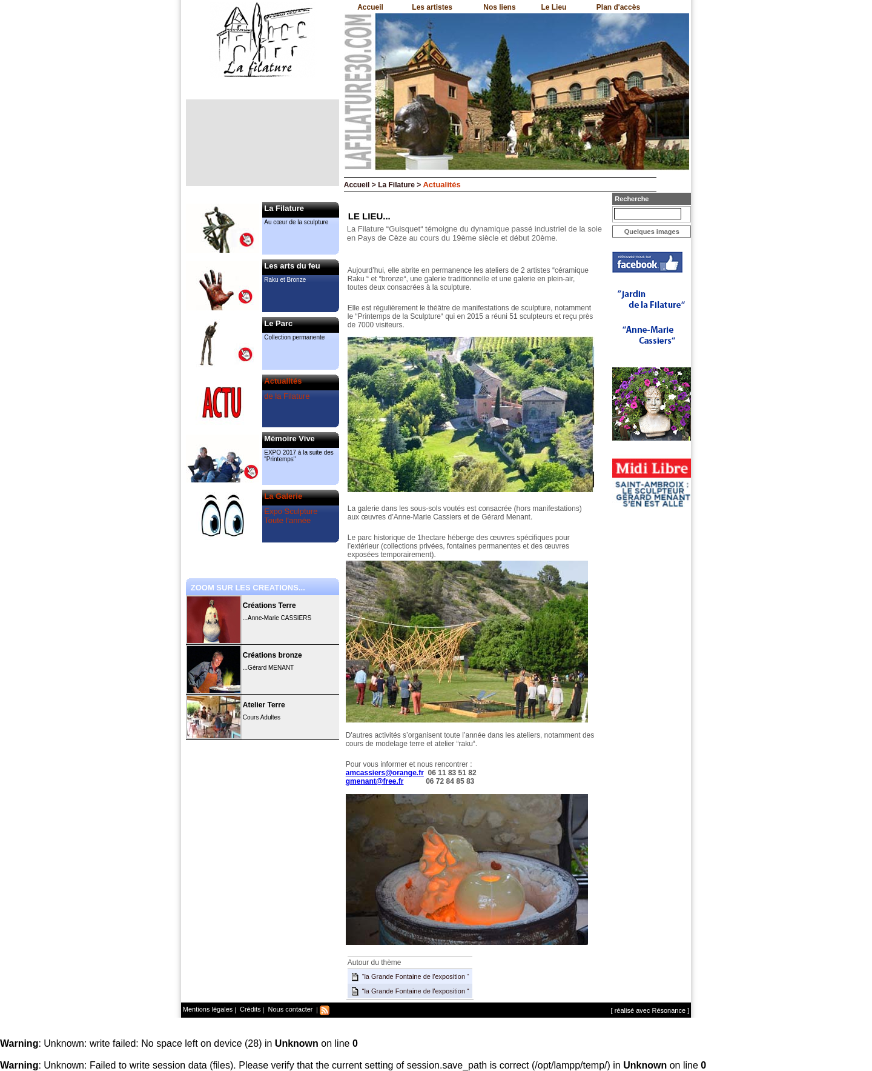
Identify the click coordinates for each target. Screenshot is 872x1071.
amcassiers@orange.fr (385, 773)
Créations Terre (269, 605)
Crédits (249, 1009)
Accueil (370, 7)
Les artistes (432, 7)
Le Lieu (553, 7)
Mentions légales (208, 1009)
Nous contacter (289, 1009)
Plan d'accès (618, 7)
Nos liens (499, 7)
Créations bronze (272, 655)
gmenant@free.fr (375, 781)
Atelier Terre (264, 705)
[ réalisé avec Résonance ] (650, 1010)
